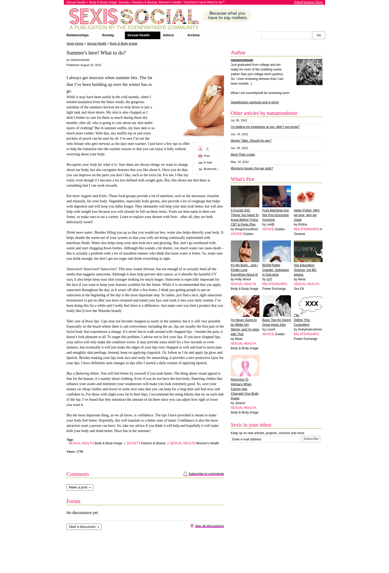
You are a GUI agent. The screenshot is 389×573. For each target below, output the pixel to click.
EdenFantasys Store (308, 2)
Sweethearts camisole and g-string (255, 102)
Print (207, 155)
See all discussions (209, 526)
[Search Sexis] (319, 35)
